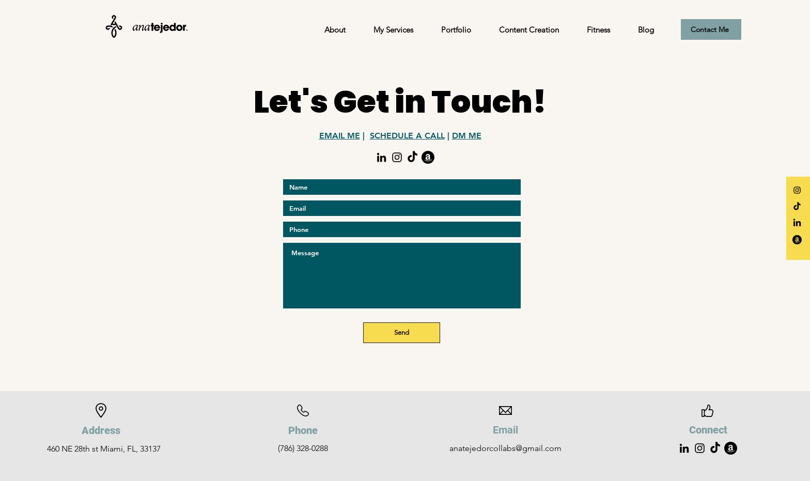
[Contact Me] (711, 29)
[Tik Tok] (412, 157)
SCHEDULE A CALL (407, 136)
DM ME (466, 136)
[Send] (401, 332)
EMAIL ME (339, 136)
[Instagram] (797, 190)
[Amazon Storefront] (428, 157)
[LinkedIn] (381, 157)
